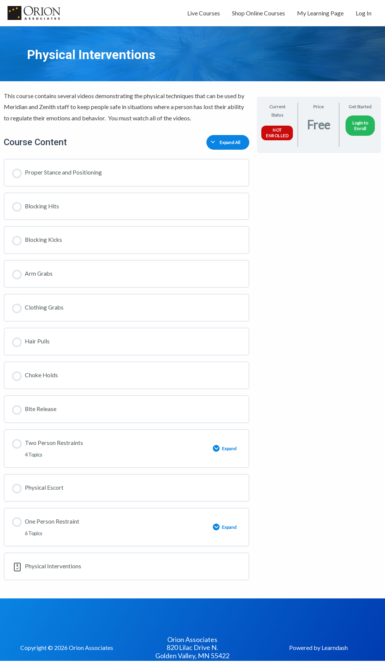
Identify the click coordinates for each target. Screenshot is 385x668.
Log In (363, 14)
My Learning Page (320, 14)
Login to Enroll (360, 128)
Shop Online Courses (258, 14)
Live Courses (203, 14)
